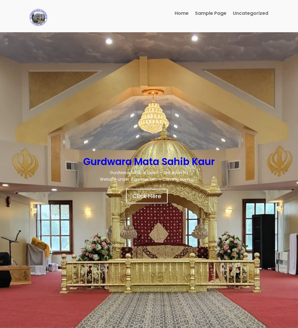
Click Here (146, 196)
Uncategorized (250, 14)
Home (182, 14)
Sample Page (210, 14)
